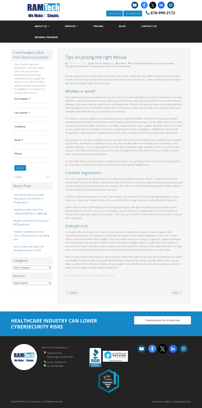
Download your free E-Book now (162, 320)
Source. (111, 275)
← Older (72, 292)
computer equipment (165, 63)
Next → (177, 292)
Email (18, 140)
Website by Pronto (182, 401)
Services (71, 26)
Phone (18, 153)
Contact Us (149, 26)
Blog (122, 26)
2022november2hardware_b (143, 63)
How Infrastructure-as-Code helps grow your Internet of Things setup (29, 198)
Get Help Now (132, 13)
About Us (42, 26)
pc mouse (100, 66)
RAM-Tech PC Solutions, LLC (102, 63)
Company (20, 126)
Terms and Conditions (162, 401)
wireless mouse (124, 66)
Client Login (114, 13)
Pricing (98, 26)
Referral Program (46, 37)
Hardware (122, 63)
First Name (22, 98)
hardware (85, 66)
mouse (92, 66)
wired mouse (110, 66)
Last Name (22, 112)
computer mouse (72, 66)
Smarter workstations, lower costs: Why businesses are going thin (31, 235)
